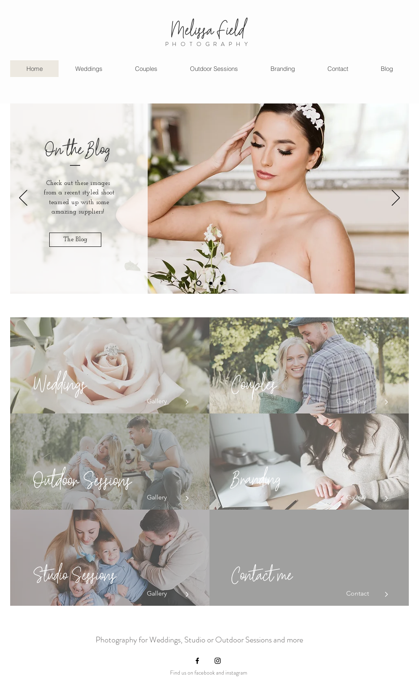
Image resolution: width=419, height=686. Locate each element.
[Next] (396, 198)
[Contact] (364, 593)
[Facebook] (197, 661)
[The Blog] (75, 240)
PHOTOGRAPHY (208, 44)
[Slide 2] (210, 283)
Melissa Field (208, 26)
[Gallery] (165, 401)
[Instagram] (218, 661)
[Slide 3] (198, 283)
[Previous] (23, 198)
